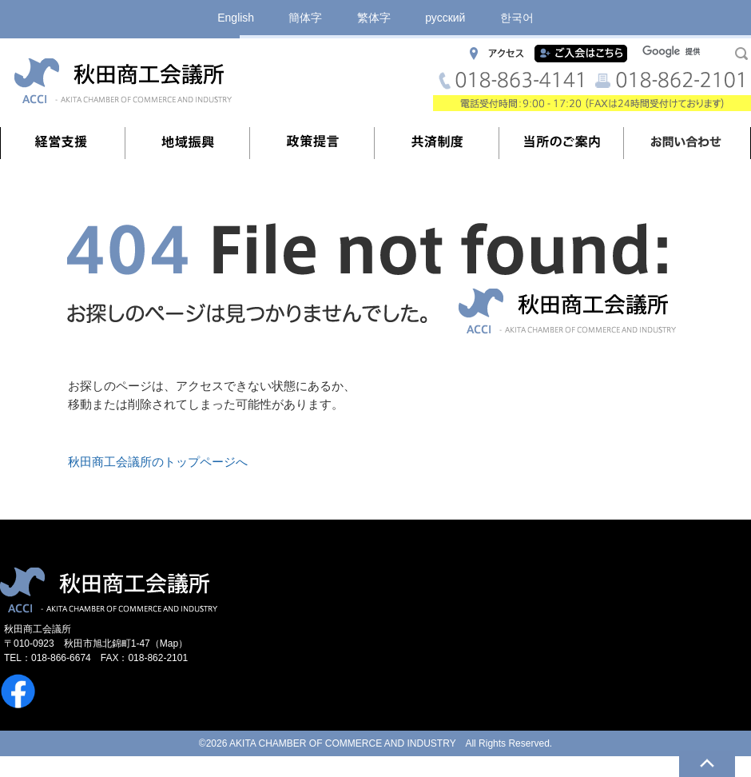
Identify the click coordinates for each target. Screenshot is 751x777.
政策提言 (312, 143)
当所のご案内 (561, 143)
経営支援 (63, 143)
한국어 (517, 17)
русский (445, 17)
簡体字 (305, 17)
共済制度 (437, 143)
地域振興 (187, 143)
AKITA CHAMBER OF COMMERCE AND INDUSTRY (342, 743)
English (235, 17)
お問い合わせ (686, 143)
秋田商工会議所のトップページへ (158, 461)
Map (169, 643)
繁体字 (374, 17)
